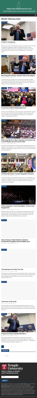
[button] (35, 15)
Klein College (24, 383)
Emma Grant (14, 43)
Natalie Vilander (15, 271)
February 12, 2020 (6, 143)
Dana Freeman (14, 335)
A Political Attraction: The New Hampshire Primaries (17, 174)
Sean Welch (14, 143)
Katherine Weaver (15, 209)
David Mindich (4, 385)
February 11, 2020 (6, 335)
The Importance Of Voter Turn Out (12, 269)
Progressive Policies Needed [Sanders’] (13, 334)
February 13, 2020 (6, 77)
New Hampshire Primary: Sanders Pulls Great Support (18, 75)
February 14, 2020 (6, 43)
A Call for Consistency (8, 42)
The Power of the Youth (8, 301)
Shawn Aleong (14, 243)
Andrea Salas (14, 175)
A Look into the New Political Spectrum (13, 108)
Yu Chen (13, 77)
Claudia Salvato (15, 109)
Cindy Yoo (14, 303)
